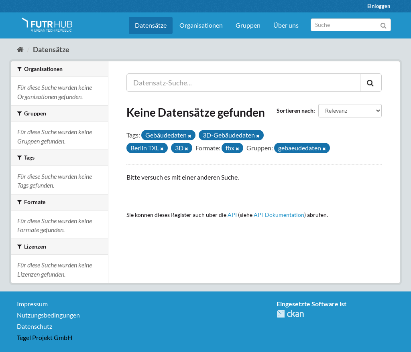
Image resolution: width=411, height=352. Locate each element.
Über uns (286, 25)
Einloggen (378, 6)
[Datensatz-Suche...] (243, 82)
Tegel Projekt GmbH (44, 337)
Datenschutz (34, 326)
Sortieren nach (295, 110)
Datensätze (151, 25)
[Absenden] (383, 24)
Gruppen (248, 25)
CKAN (290, 314)
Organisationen (201, 25)
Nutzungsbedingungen (48, 315)
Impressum (32, 303)
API (232, 215)
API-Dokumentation (279, 215)
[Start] (20, 49)
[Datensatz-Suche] (351, 24)
